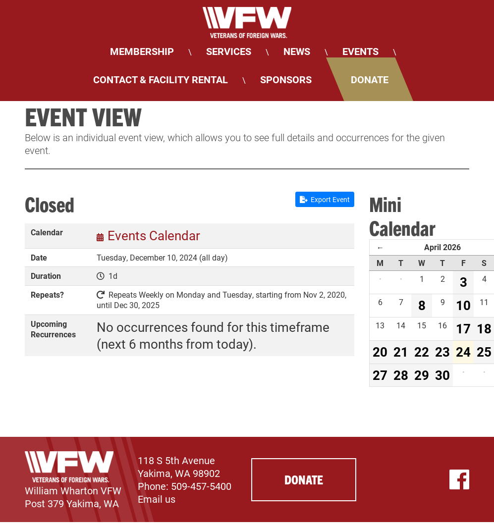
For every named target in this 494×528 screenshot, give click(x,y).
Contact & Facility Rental (160, 79)
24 (463, 351)
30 (442, 375)
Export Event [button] (325, 199)
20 (380, 351)
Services (228, 51)
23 (442, 351)
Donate (369, 79)
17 (463, 328)
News (296, 51)
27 (380, 375)
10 (463, 305)
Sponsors (286, 79)
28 (400, 375)
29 (421, 375)
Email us (156, 498)
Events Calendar (154, 235)
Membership (142, 51)
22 (421, 351)
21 (400, 351)
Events (360, 51)
